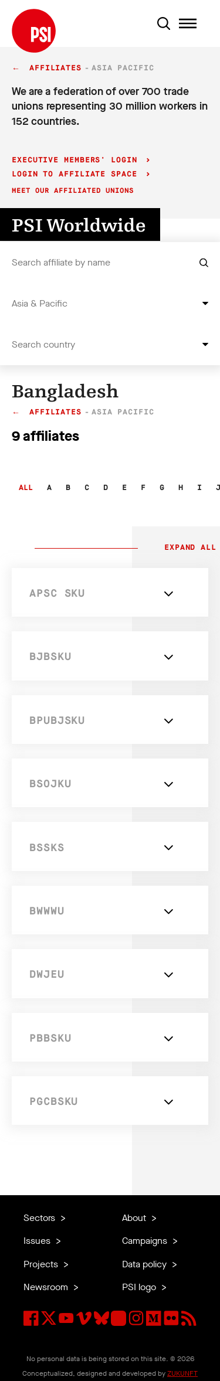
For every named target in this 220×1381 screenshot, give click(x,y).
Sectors (40, 1218)
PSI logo (140, 1287)
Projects (41, 1264)
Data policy (145, 1264)
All (26, 488)
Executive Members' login (77, 160)
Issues (38, 1240)
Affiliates (55, 68)
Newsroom (46, 1287)
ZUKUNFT (182, 1373)
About (135, 1218)
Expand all (187, 548)
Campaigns (146, 1240)
